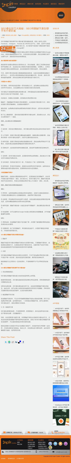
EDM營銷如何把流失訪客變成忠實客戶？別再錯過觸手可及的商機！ (61, 78)
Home (3, 20)
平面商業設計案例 (43, 448)
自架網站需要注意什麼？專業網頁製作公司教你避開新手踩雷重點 (61, 254)
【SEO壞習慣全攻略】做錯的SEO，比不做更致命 (61, 102)
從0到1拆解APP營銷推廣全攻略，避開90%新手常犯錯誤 (61, 54)
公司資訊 (20, 440)
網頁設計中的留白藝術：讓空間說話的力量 (60, 278)
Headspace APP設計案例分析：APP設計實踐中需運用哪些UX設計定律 (61, 406)
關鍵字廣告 (41, 52)
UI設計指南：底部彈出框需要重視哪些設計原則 (61, 382)
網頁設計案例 (41, 442)
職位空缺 (19, 444)
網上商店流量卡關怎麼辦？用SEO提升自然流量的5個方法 (61, 151)
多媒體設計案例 (42, 446)
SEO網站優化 (31, 444)
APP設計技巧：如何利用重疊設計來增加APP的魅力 (61, 310)
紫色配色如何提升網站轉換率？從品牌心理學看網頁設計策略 (61, 182)
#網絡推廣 (33, 35)
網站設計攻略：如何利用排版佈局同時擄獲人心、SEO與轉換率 (61, 206)
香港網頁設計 (11, 458)
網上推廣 (13, 35)
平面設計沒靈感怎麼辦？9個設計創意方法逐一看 (61, 230)
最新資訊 (8, 35)
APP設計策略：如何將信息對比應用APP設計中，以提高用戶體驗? (61, 358)
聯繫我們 (51, 440)
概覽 (18, 442)
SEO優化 (39, 35)
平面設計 (30, 448)
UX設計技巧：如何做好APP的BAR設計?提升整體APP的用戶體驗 (61, 334)
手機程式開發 (31, 446)
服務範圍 (30, 440)
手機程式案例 (41, 444)
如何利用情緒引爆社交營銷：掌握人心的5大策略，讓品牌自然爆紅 (61, 126)
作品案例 (41, 440)
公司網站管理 (20, 458)
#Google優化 (25, 35)
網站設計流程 (31, 442)
